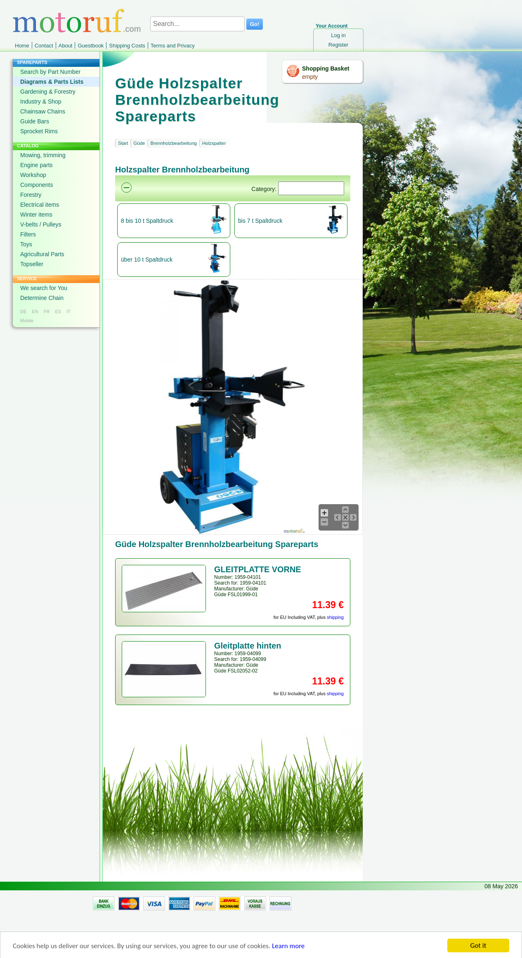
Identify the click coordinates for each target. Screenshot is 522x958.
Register (338, 45)
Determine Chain (42, 298)
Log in (338, 35)
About (66, 45)
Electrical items (39, 204)
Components (36, 185)
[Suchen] (311, 188)
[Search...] (197, 24)
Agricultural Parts (42, 254)
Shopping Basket (325, 68)
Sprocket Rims (39, 131)
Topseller (31, 264)
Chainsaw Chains (42, 111)
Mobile (26, 320)
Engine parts (36, 165)
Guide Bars (34, 121)
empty (310, 76)
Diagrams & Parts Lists (51, 81)
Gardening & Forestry (48, 91)
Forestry (30, 194)
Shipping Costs (127, 45)
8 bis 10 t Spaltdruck (147, 220)
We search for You (43, 288)
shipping (335, 617)
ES (58, 311)
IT (68, 311)
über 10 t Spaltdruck (146, 259)
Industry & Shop (40, 101)
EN (35, 311)
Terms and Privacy (173, 45)
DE (23, 311)
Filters (28, 234)
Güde (139, 143)
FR (47, 311)
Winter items (36, 214)
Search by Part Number (50, 71)
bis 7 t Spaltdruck (260, 220)
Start (123, 143)
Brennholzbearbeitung (173, 143)
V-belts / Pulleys (40, 224)
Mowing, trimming (43, 155)
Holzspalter (214, 143)
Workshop (33, 175)
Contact (44, 45)
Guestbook (91, 45)
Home (22, 45)
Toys (26, 244)
